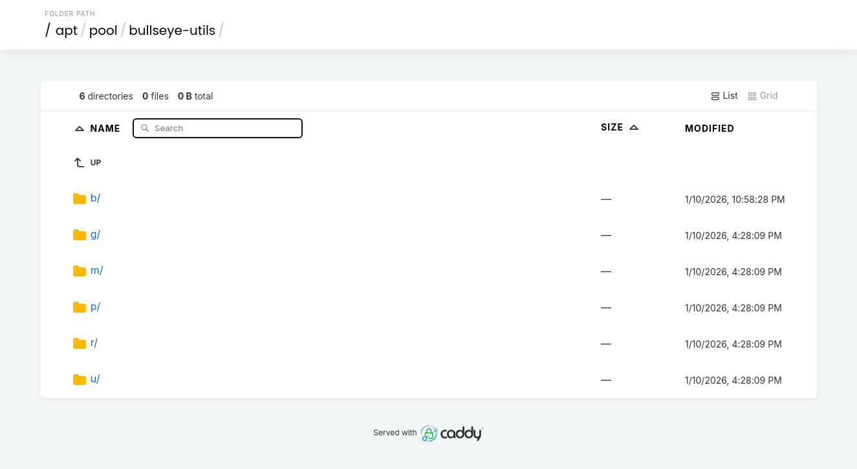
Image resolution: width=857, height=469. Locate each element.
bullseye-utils (172, 30)
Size (621, 126)
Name (107, 127)
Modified (710, 128)
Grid (762, 95)
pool (103, 30)
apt (67, 30)
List (724, 95)
